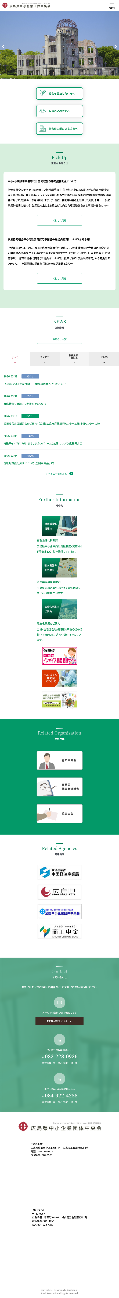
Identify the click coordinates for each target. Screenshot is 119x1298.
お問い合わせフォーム (59, 1035)
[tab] (15, 359)
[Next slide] (115, 46)
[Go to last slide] (3, 46)
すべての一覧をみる (56, 473)
